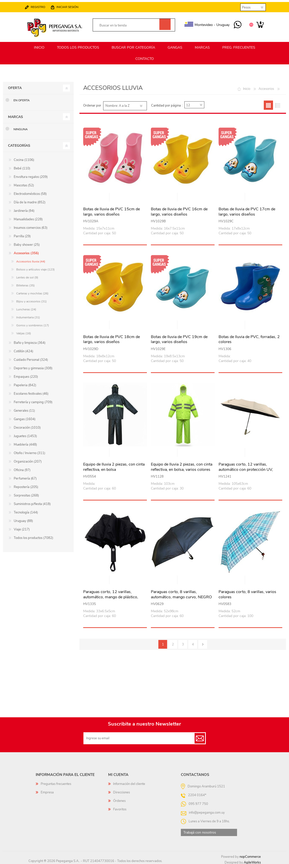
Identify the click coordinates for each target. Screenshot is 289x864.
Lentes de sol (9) (27, 275)
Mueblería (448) (25, 442)
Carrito (255, 23)
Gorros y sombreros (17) (32, 323)
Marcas (15, 114)
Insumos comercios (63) (30, 225)
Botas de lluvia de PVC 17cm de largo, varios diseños (247, 209)
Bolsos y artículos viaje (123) (35, 267)
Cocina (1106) (24, 157)
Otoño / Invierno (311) (29, 451)
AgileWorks (252, 860)
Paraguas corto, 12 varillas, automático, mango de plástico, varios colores (110, 595)
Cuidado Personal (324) (31, 357)
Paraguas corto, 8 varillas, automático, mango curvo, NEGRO (181, 592)
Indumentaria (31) (28, 315)
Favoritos (119, 807)
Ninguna (20, 127)
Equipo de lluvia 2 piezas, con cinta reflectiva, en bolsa (114, 465)
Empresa (47, 790)
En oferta (21, 98)
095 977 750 (232, 23)
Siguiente (202, 642)
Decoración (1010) (27, 425)
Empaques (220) (26, 374)
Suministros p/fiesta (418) (32, 501)
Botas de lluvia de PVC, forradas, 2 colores (249, 337)
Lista (277, 103)
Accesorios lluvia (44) (30, 259)
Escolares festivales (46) (31, 391)
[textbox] (128, 23)
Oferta (15, 85)
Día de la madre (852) (29, 200)
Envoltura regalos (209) (31, 174)
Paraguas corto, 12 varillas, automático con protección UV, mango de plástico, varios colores (248, 467)
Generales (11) (24, 408)
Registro (43, 5)
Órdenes (119, 798)
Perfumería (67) (25, 476)
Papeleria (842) (25, 383)
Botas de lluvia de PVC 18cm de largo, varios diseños (111, 337)
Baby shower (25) (27, 242)
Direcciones (121, 790)
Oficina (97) (22, 468)
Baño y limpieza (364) (29, 340)
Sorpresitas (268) (26, 493)
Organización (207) (28, 459)
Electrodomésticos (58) (30, 191)
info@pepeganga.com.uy (207, 810)
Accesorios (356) (26, 251)
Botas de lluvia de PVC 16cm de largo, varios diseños (179, 209)
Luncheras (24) (26, 307)
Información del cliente (129, 781)
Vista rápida (115, 195)
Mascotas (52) (24, 183)
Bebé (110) (22, 166)
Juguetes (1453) (25, 434)
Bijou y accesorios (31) (31, 299)
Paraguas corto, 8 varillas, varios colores (247, 592)
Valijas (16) (23, 331)
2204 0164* (197, 793)
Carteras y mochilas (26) (32, 291)
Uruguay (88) (23, 518)
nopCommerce (250, 854)
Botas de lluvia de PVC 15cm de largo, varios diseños (111, 209)
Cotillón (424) (23, 349)
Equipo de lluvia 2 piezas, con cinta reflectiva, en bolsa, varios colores (181, 465)
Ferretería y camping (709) (33, 400)
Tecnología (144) (26, 510)
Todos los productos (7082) (33, 535)
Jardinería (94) (24, 208)
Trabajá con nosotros (199, 830)
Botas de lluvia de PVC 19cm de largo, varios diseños (179, 337)
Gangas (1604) (24, 417)
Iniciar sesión (72, 5)
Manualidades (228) (28, 217)
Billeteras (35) (25, 283)
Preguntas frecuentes (56, 781)
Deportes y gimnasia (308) (33, 366)
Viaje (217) (22, 527)
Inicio (246, 86)
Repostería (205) (26, 485)
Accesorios (266, 86)
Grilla (268, 103)
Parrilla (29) (22, 234)
